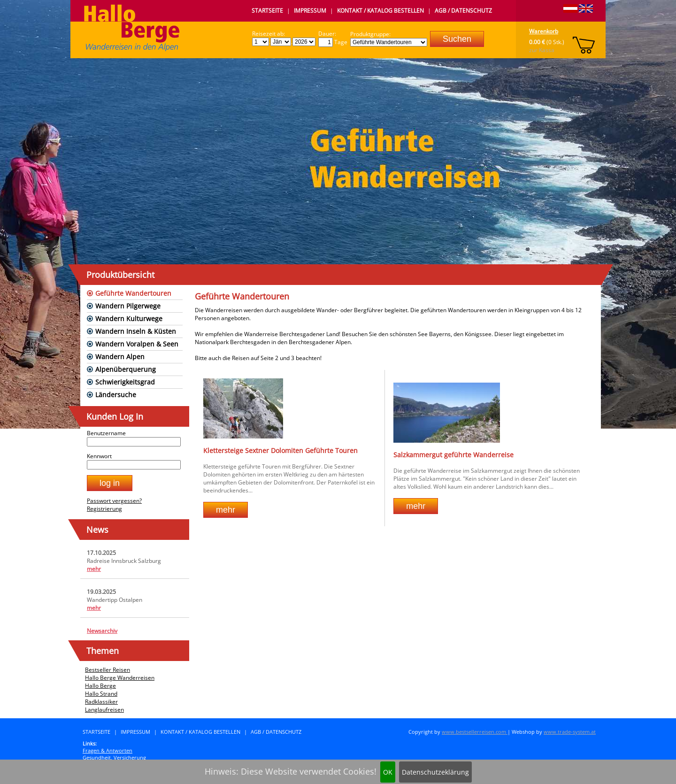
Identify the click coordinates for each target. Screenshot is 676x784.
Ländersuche (115, 394)
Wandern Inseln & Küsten (135, 331)
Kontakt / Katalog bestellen (380, 11)
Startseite (267, 11)
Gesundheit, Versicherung (114, 757)
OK (387, 772)
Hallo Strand (101, 694)
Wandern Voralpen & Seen (136, 343)
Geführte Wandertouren (133, 293)
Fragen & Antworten (107, 750)
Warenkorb (543, 31)
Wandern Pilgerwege (128, 305)
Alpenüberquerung (125, 369)
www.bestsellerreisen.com (474, 731)
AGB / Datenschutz (463, 11)
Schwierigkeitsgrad (125, 381)
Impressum (310, 11)
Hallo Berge (100, 686)
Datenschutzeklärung (435, 772)
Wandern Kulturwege (128, 318)
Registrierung (104, 509)
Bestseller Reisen (107, 670)
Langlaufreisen (104, 710)
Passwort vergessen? (114, 501)
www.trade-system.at (570, 731)
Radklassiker (101, 702)
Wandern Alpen (120, 356)
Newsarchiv (102, 631)
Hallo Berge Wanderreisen (119, 678)
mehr (94, 569)
